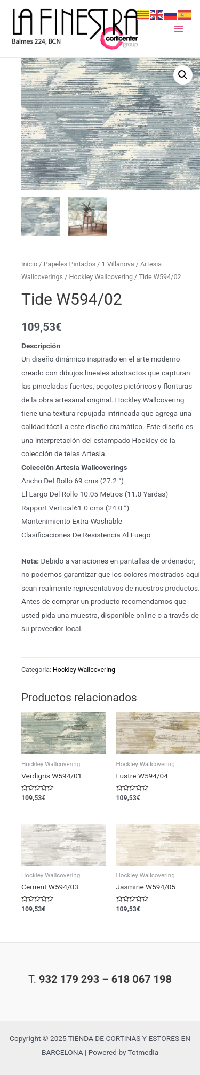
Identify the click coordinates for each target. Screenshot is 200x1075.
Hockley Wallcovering (101, 277)
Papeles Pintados (69, 264)
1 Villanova (118, 264)
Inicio (29, 264)
